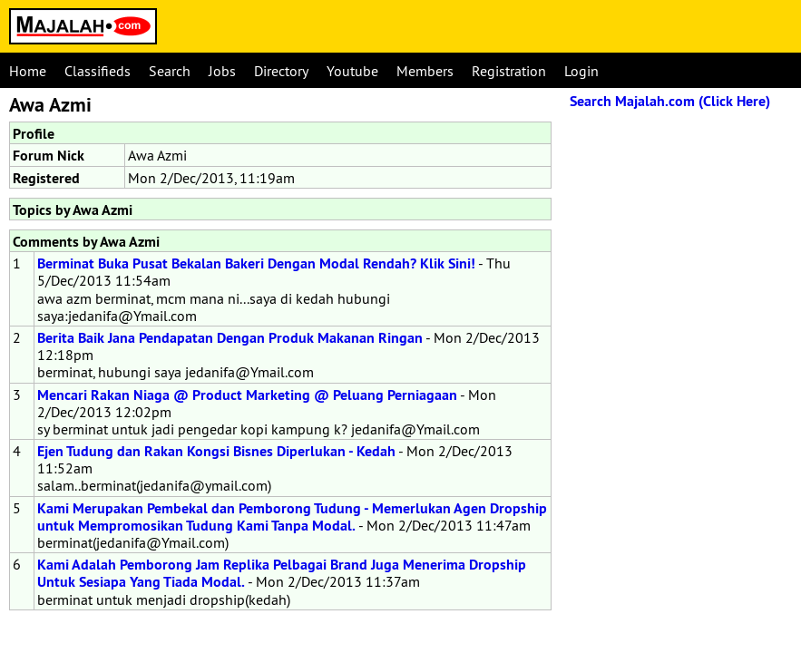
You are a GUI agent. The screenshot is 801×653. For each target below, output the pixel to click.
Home (27, 71)
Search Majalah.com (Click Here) (670, 101)
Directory (281, 71)
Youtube (352, 71)
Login (581, 71)
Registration (509, 71)
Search (169, 71)
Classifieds (97, 71)
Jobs (222, 71)
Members (425, 71)
